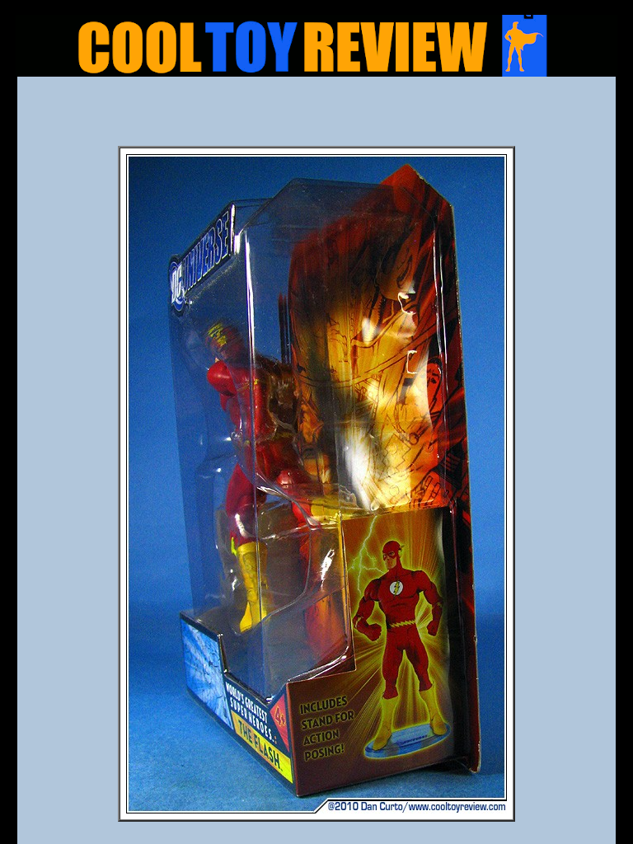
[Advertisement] (316, 116)
